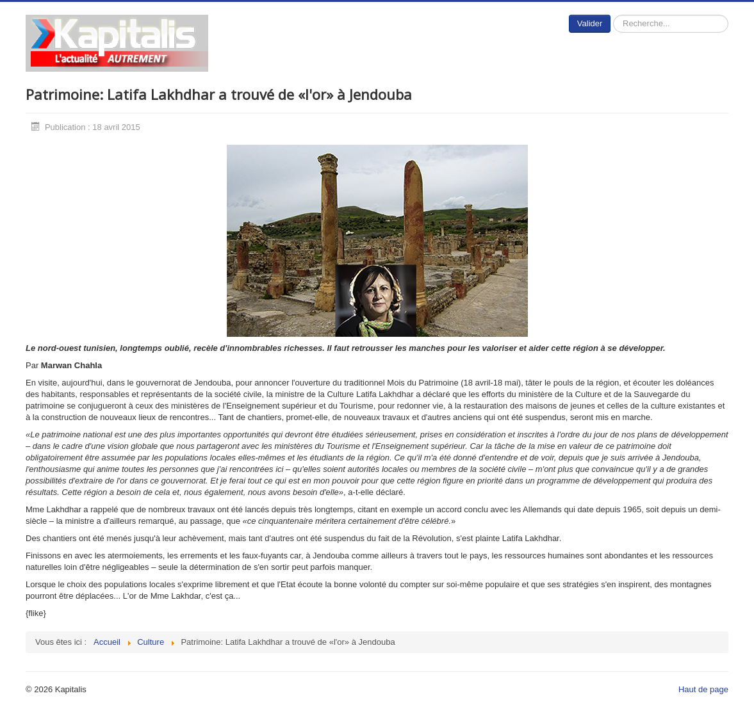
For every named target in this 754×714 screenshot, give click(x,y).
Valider (590, 23)
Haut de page (703, 689)
